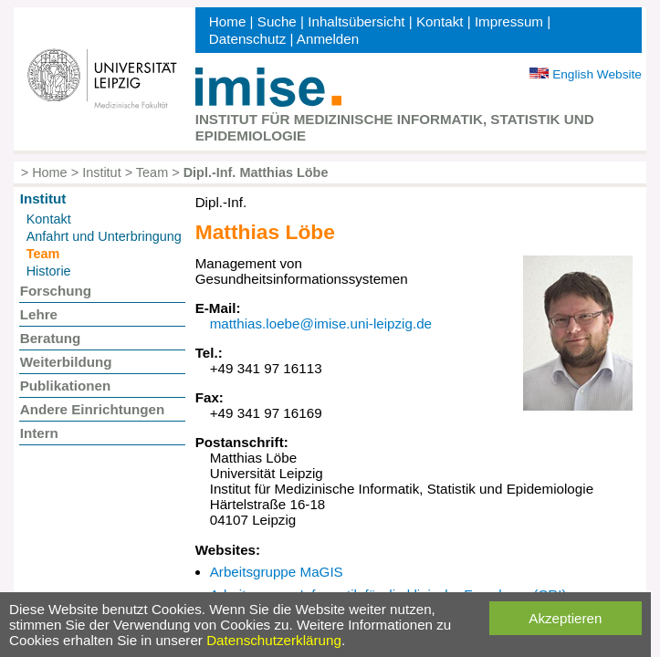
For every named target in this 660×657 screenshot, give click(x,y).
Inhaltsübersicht (356, 21)
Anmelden (328, 39)
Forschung (55, 290)
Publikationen (65, 385)
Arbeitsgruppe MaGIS (276, 571)
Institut (101, 172)
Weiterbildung (66, 362)
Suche (277, 21)
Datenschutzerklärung (273, 640)
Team (152, 172)
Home (227, 21)
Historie (48, 271)
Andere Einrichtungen (92, 409)
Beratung (50, 338)
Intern (39, 433)
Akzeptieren (565, 618)
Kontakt (440, 21)
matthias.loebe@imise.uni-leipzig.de (321, 323)
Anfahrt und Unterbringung (104, 236)
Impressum (509, 21)
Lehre (39, 314)
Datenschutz (247, 39)
